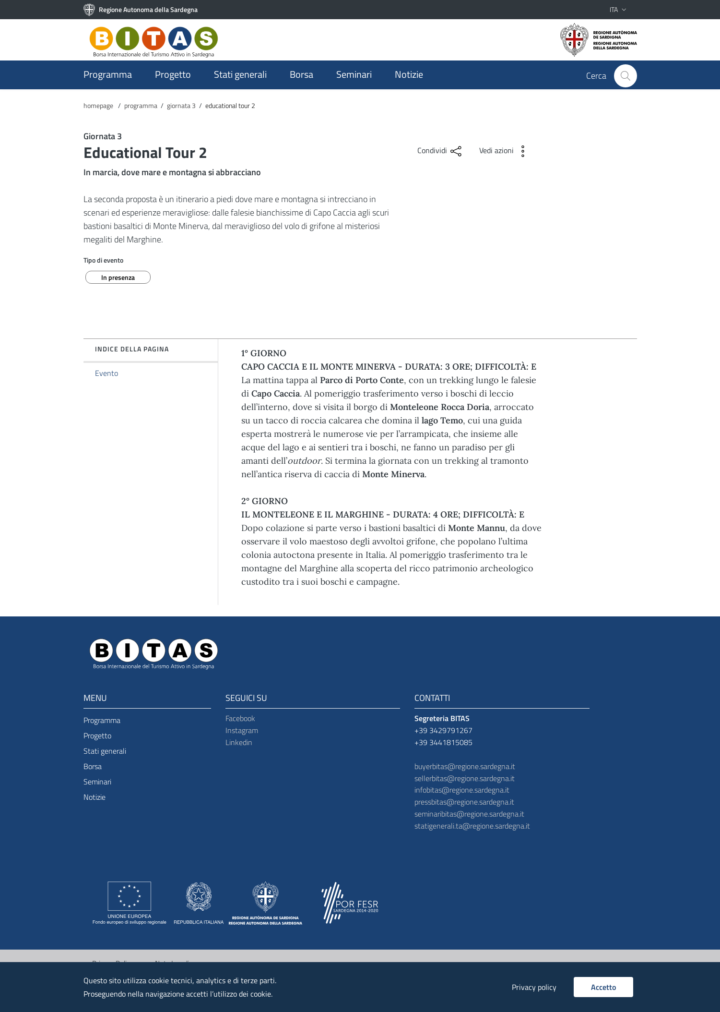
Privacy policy (534, 987)
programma (140, 105)
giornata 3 (181, 105)
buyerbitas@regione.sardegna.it (464, 766)
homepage (99, 105)
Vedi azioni (505, 151)
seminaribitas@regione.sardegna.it (469, 813)
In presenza (118, 277)
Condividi (440, 151)
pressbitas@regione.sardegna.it (464, 801)
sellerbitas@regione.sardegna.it (464, 778)
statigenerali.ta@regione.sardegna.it (472, 825)
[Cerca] (625, 75)
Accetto (603, 987)
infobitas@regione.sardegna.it (461, 790)
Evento (106, 373)
